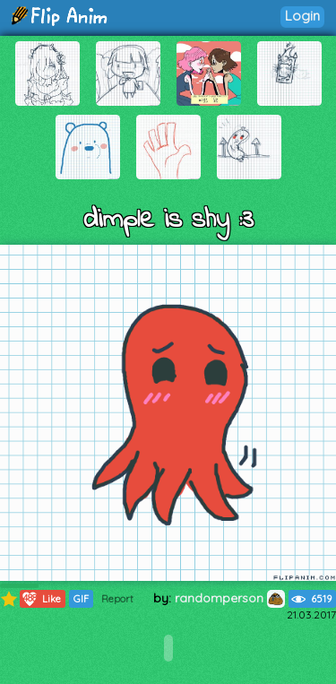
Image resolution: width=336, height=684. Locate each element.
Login (302, 15)
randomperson (230, 598)
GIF (81, 599)
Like (41, 599)
